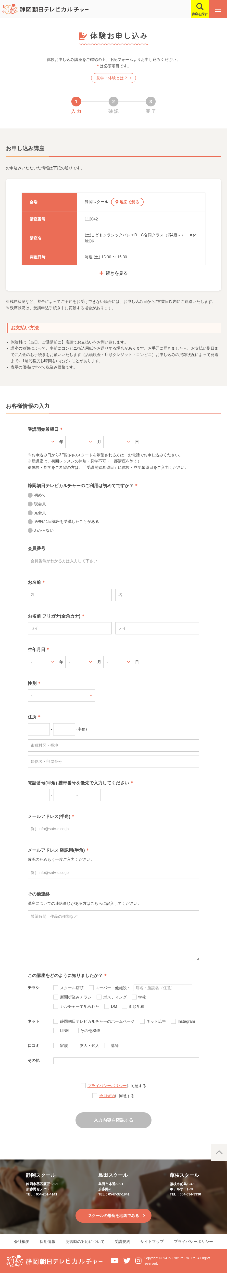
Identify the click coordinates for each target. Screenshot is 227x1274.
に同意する (117, 1086)
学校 (142, 997)
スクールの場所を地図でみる (113, 1216)
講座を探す (198, 14)
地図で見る (130, 202)
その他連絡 (39, 894)
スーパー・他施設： (113, 988)
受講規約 (123, 1242)
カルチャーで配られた (79, 1006)
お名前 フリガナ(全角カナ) (54, 616)
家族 (64, 1046)
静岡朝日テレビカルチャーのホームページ (97, 1021)
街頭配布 (136, 1006)
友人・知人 (89, 1046)
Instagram (186, 1021)
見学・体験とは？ (112, 78)
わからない (44, 530)
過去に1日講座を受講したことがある (66, 521)
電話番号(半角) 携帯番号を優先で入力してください (78, 782)
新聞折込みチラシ (75, 997)
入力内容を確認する (113, 1120)
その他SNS (90, 1031)
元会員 (40, 513)
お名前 (34, 582)
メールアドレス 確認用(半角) (56, 850)
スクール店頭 (72, 988)
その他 (33, 1060)
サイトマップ (154, 1242)
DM (114, 1006)
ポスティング (115, 997)
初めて (40, 495)
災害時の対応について (84, 1242)
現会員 (40, 504)
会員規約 (107, 1096)
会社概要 (17, 1242)
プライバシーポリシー (107, 1086)
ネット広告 (156, 1021)
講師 (115, 1046)
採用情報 (45, 1242)
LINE (64, 1031)
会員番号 (36, 548)
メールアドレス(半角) (49, 816)
